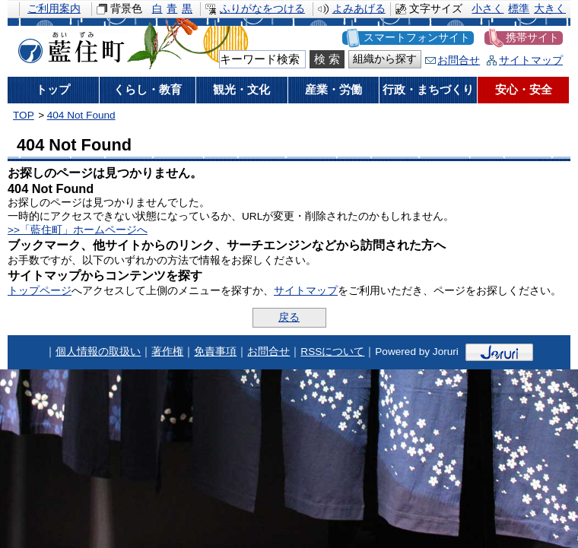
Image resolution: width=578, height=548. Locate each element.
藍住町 (68, 44)
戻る (289, 317)
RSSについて (332, 351)
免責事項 (215, 351)
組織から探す (385, 59)
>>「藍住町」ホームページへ (78, 230)
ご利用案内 (54, 8)
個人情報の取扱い (98, 351)
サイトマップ (531, 60)
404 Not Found (81, 115)
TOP (23, 115)
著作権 (167, 351)
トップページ (39, 290)
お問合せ (458, 60)
